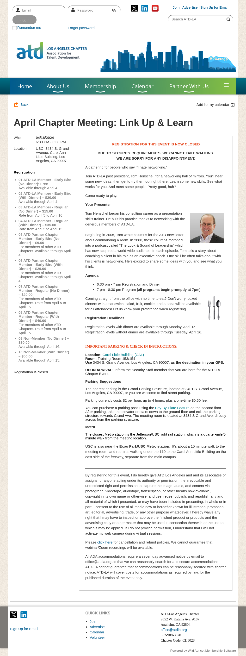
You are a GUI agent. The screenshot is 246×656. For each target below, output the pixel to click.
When (18, 138)
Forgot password (81, 28)
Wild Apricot (196, 650)
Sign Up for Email (24, 629)
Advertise (190, 7)
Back (24, 104)
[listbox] (216, 105)
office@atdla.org (174, 630)
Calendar (97, 632)
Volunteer (97, 637)
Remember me (29, 27)
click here (104, 542)
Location (20, 148)
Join (176, 7)
